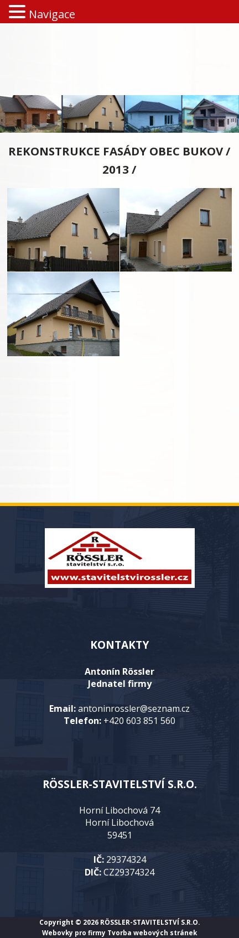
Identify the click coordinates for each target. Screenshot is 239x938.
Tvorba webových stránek (152, 932)
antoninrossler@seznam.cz (134, 708)
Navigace (52, 14)
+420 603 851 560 (139, 721)
